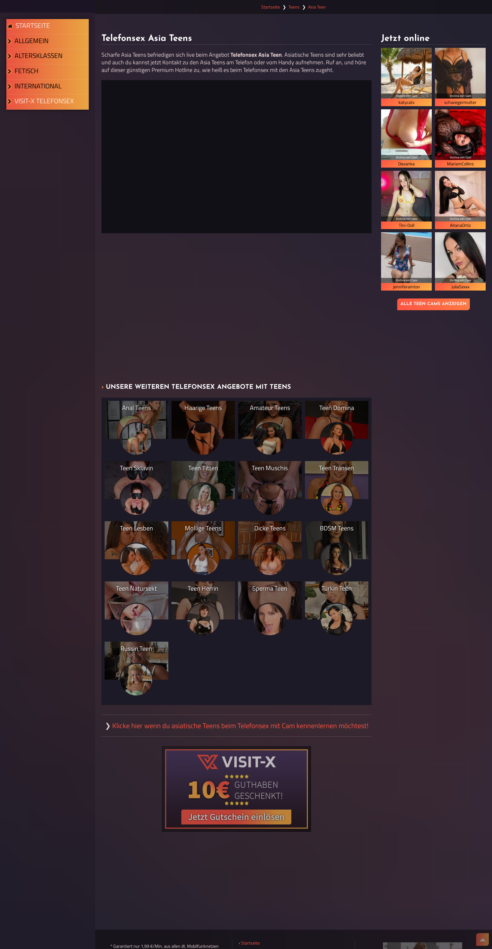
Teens (294, 6)
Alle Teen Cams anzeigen (433, 304)
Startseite (31, 32)
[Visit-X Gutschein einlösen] (236, 789)
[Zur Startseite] (47, 6)
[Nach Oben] (482, 939)
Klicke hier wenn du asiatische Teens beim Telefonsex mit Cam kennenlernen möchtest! (240, 726)
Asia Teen (317, 6)
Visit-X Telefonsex (38, 167)
